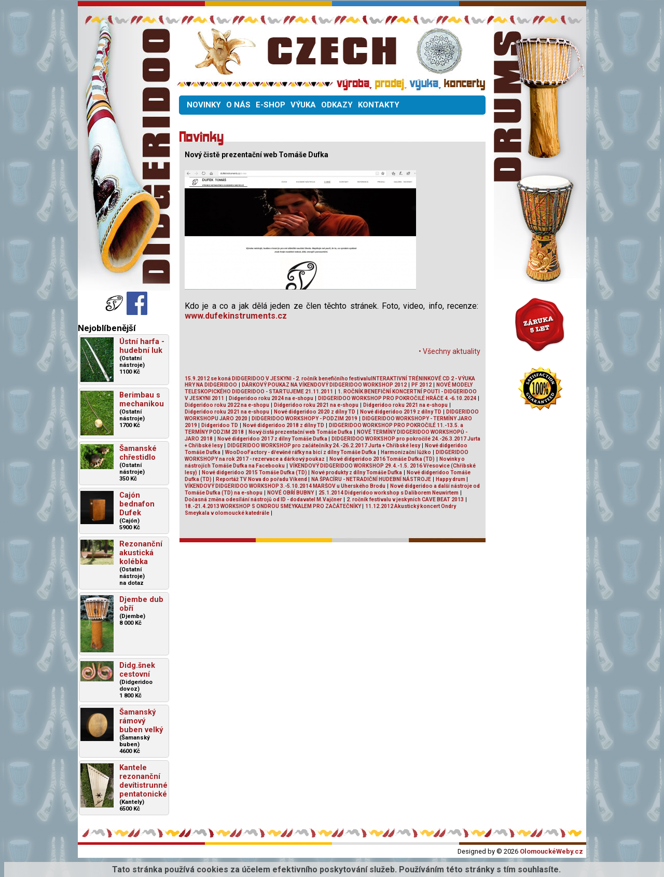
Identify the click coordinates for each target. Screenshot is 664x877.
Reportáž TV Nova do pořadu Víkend (262, 479)
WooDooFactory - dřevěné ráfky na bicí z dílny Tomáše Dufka (300, 452)
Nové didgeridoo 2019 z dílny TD (400, 412)
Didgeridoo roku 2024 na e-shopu (271, 398)
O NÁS (238, 104)
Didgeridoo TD (219, 425)
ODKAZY (337, 104)
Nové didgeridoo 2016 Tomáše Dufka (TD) (382, 459)
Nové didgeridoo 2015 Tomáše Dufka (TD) (255, 472)
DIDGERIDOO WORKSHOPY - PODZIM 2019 (304, 418)
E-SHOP (270, 104)
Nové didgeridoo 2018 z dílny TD (283, 425)
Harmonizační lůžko (406, 452)
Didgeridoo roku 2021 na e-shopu (316, 405)
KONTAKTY (378, 104)
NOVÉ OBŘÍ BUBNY (290, 493)
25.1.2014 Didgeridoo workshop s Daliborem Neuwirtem (389, 493)
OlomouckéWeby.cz (551, 851)
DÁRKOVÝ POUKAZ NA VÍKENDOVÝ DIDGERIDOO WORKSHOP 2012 (324, 385)
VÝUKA (303, 104)
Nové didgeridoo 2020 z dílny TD (314, 412)
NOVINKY (204, 104)
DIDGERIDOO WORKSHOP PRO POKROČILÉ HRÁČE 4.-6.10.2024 (397, 398)
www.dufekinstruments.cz (236, 316)
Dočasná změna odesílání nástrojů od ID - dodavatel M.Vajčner (263, 499)
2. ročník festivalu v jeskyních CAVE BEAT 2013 (405, 499)
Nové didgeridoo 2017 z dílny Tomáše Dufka (272, 439)
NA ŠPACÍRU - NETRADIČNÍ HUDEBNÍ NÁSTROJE (371, 479)
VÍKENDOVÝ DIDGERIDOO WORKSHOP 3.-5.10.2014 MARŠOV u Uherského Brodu (285, 486)
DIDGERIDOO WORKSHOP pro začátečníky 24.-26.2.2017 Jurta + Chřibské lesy (323, 445)
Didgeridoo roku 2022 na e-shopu (227, 405)
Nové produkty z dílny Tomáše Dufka (356, 472)
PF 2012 (421, 385)
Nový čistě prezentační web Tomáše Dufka (300, 432)
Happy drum (451, 479)
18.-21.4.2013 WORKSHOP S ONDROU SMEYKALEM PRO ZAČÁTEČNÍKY (273, 506)
